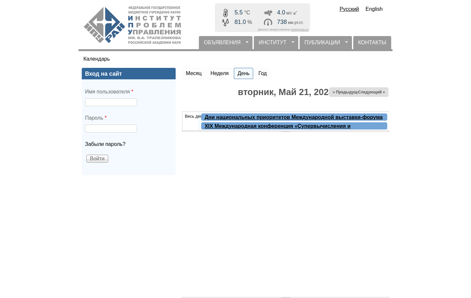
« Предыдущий (347, 92)
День (245, 72)
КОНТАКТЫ (372, 42)
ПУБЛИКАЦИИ (324, 44)
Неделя (219, 73)
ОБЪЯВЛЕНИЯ (223, 44)
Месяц (193, 73)
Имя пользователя (109, 91)
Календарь (96, 59)
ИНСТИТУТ (274, 44)
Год (262, 73)
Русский (349, 9)
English (374, 9)
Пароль (96, 118)
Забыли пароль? (105, 144)
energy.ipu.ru (299, 29)
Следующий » (371, 92)
